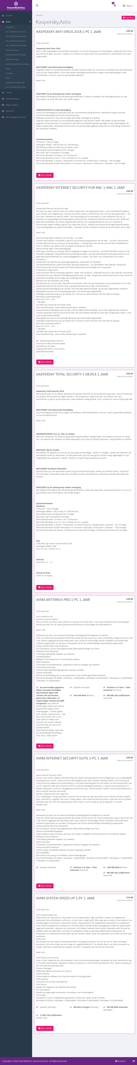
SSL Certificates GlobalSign (16, 45)
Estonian (120, 1061)
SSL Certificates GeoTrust (16, 41)
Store (6, 21)
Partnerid (8, 111)
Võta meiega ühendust (14, 117)
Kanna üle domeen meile (15, 87)
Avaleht (7, 15)
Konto (130, 6)
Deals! (8, 68)
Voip (7, 78)
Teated (7, 92)
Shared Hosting (12, 50)
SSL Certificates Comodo (15, 31)
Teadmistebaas (10, 98)
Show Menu (128, 17)
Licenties (9, 73)
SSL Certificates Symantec (16, 36)
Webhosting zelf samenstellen (17, 64)
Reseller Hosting (12, 59)
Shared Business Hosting (15, 54)
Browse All (10, 27)
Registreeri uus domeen (15, 82)
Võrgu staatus (10, 105)
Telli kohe (45, 175)
